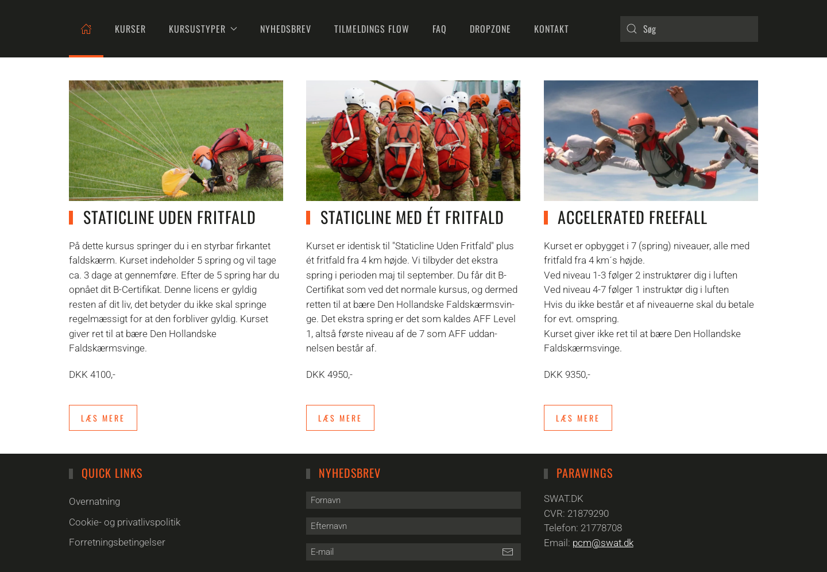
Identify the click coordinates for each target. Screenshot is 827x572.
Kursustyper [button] (203, 29)
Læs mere (103, 418)
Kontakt (551, 29)
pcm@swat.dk (603, 542)
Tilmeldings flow (371, 29)
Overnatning (94, 501)
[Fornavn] (413, 500)
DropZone (490, 29)
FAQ (439, 29)
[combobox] (689, 29)
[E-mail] (413, 552)
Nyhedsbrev (285, 29)
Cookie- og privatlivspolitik (124, 522)
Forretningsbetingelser (117, 542)
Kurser (130, 29)
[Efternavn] (413, 526)
